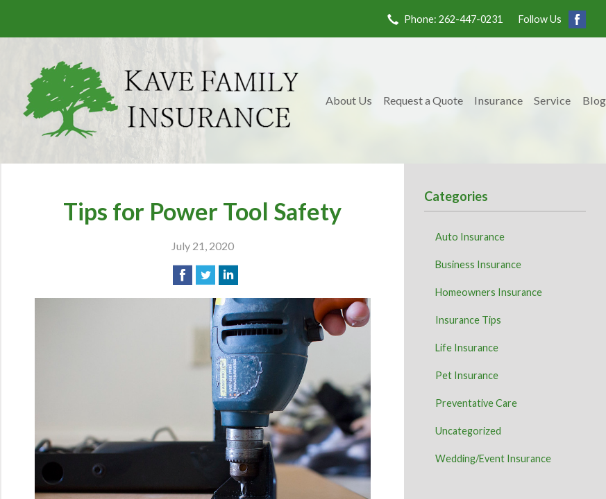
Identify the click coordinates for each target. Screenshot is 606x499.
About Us (349, 100)
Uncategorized (468, 431)
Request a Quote (423, 100)
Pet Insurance (466, 375)
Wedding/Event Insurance (493, 458)
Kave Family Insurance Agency (161, 100)
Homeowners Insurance (488, 292)
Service (552, 100)
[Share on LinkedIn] (228, 275)
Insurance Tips (468, 320)
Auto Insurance (470, 237)
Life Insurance (466, 347)
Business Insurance (478, 264)
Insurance (498, 100)
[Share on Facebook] (182, 275)
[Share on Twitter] (205, 275)
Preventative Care (476, 403)
